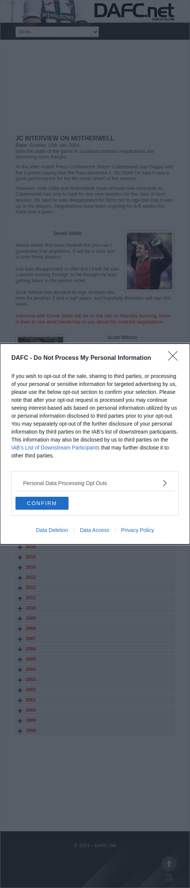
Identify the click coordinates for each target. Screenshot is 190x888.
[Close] (175, 358)
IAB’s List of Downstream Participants (55, 448)
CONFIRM (42, 503)
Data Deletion (52, 530)
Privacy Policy (137, 530)
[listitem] (95, 483)
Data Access (94, 530)
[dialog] (95, 444)
